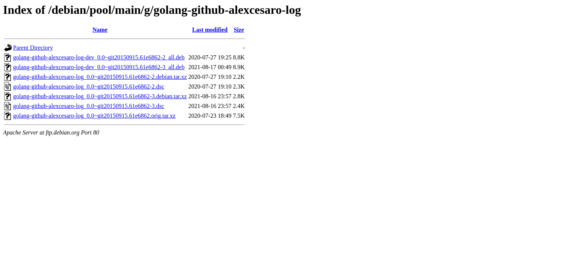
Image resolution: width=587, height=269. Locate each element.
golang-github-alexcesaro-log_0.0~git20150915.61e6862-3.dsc (88, 106)
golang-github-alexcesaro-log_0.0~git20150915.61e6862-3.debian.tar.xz (100, 96)
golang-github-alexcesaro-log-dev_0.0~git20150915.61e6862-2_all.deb (99, 57)
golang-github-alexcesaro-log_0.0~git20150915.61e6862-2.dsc (88, 86)
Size (239, 30)
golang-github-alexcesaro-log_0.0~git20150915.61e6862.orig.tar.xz (94, 115)
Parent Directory (33, 47)
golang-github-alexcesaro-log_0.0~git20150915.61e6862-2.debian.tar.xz (100, 77)
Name (99, 30)
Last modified (210, 30)
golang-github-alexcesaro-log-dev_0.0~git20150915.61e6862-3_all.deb (99, 67)
